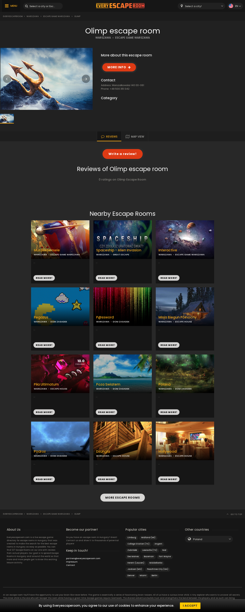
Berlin (154, 575)
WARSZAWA (103, 38)
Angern (158, 543)
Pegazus (41, 317)
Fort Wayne (165, 556)
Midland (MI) (148, 537)
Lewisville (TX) (149, 550)
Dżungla (103, 451)
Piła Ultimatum (46, 384)
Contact (70, 565)
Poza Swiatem (108, 384)
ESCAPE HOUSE (183, 321)
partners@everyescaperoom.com (83, 558)
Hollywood (168, 451)
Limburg (131, 537)
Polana (165, 384)
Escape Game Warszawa (56, 16)
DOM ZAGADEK (58, 321)
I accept (190, 606)
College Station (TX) (138, 543)
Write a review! (122, 154)
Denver (131, 575)
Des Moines (133, 556)
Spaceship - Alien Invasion (118, 250)
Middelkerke (155, 562)
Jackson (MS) (134, 569)
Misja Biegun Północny (178, 317)
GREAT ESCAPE (121, 254)
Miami (143, 575)
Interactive (168, 250)
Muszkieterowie (47, 250)
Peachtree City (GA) (157, 569)
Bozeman (149, 556)
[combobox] (201, 6)
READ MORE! (44, 277)
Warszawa (33, 16)
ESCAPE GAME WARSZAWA (132, 38)
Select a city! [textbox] (193, 6)
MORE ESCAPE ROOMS (122, 498)
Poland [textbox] (197, 539)
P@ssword (105, 317)
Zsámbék (132, 550)
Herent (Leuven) (135, 562)
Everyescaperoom (13, 16)
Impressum (72, 561)
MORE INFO (116, 67)
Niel (164, 550)
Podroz (40, 451)
